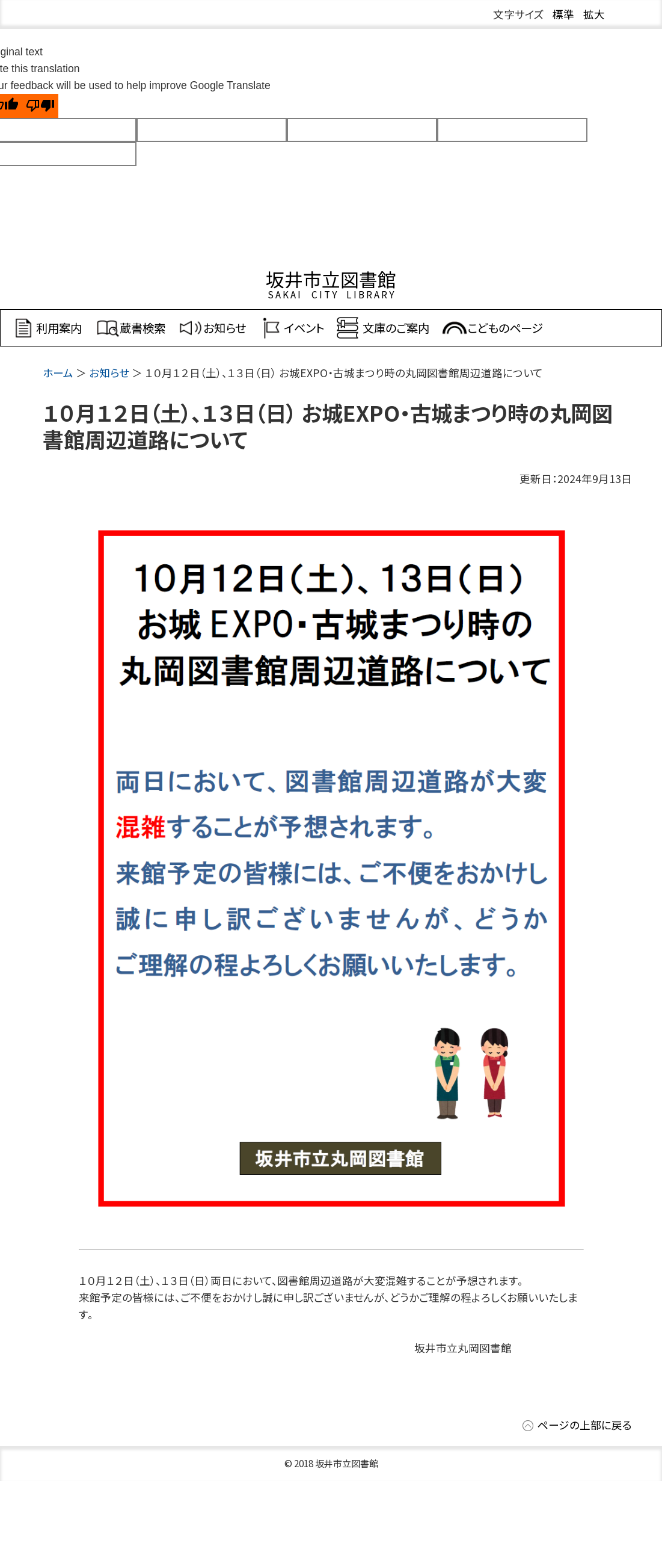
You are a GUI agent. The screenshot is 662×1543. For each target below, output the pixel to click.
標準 (563, 14)
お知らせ (109, 372)
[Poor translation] (40, 106)
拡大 (594, 14)
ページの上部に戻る (585, 1424)
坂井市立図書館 (331, 278)
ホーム (58, 372)
